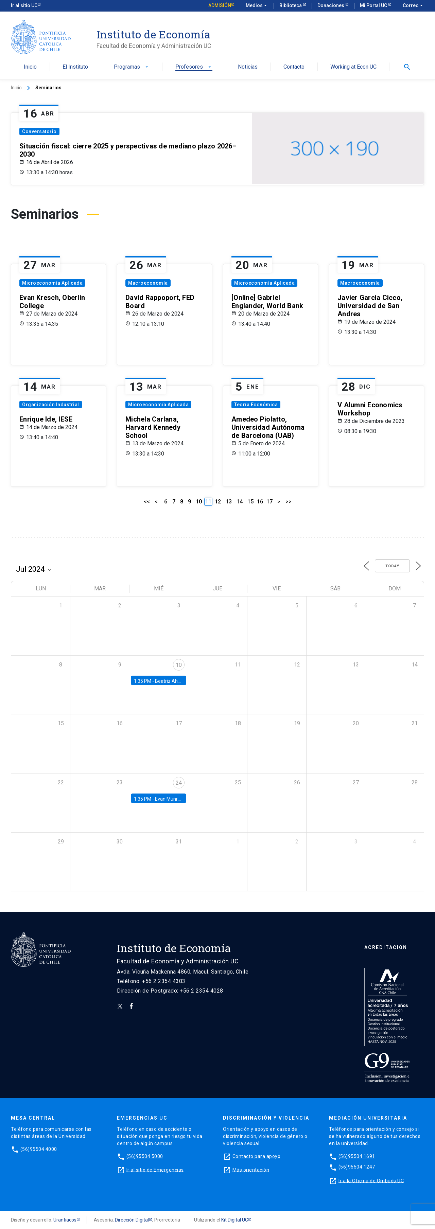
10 (199, 501)
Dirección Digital (132, 1220)
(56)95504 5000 (144, 1156)
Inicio (30, 67)
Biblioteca (291, 5)
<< (147, 501)
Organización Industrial (50, 404)
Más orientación (250, 1169)
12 (218, 501)
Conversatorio (39, 131)
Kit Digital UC (234, 1220)
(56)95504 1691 (356, 1156)
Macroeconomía (148, 283)
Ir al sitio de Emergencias (155, 1169)
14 (240, 501)
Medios (257, 6)
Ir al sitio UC (24, 5)
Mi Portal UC (374, 5)
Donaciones (331, 5)
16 (260, 501)
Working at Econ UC (353, 67)
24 (179, 783)
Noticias (248, 67)
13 (229, 501)
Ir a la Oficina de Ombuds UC (371, 1180)
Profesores (193, 67)
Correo (413, 6)
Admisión (219, 5)
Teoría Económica (256, 404)
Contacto (293, 67)
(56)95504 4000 (38, 1149)
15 (250, 501)
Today (392, 566)
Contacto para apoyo (256, 1156)
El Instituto (75, 67)
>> (288, 501)
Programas (132, 67)
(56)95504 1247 (356, 1166)
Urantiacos (64, 1220)
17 (269, 501)
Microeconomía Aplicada (52, 283)
